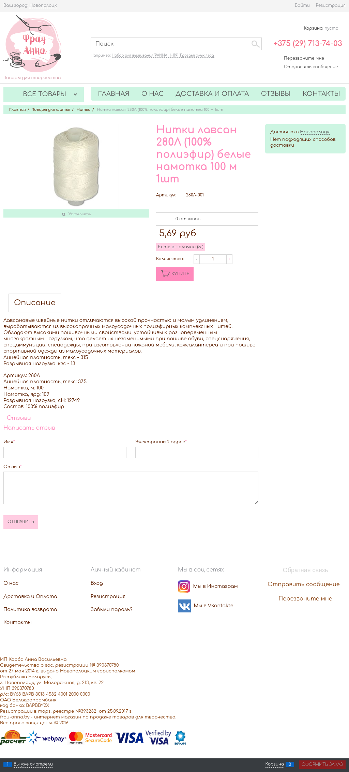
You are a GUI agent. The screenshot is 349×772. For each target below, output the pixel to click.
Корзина (274, 764)
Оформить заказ (322, 764)
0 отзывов (188, 219)
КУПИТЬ (180, 273)
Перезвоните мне (304, 58)
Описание (35, 303)
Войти (302, 5)
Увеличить (80, 214)
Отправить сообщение (311, 66)
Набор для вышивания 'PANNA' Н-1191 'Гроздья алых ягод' (163, 55)
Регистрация (331, 5)
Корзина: (320, 28)
